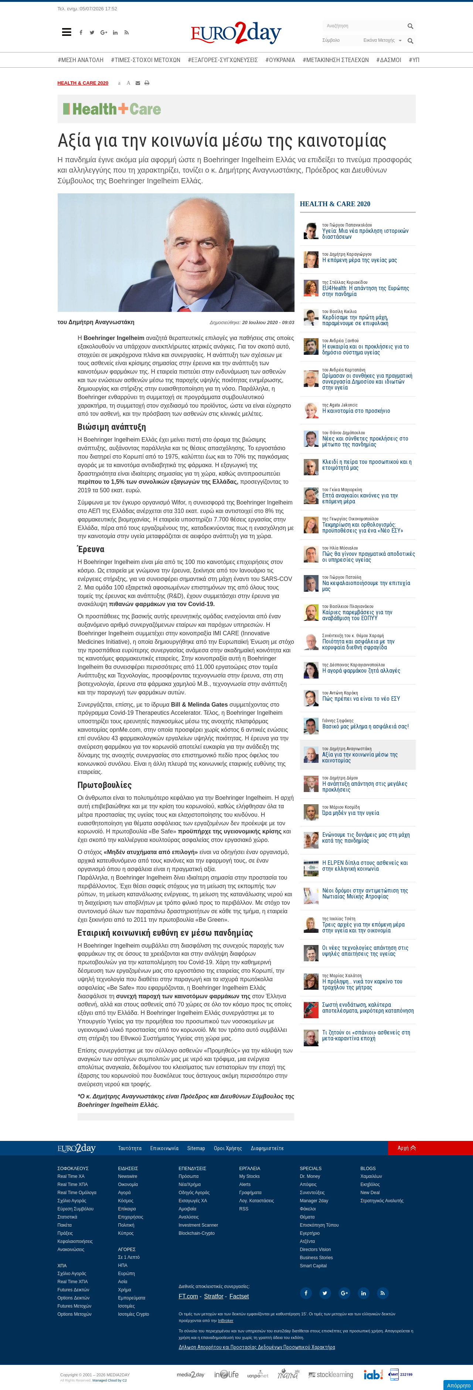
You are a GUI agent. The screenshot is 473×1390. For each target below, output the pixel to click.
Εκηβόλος (370, 1184)
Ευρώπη (126, 1273)
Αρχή (403, 1148)
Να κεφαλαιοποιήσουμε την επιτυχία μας (358, 583)
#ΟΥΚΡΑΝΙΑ (280, 60)
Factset (239, 1296)
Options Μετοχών (75, 1314)
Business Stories (316, 1257)
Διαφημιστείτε (267, 1148)
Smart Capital (313, 1265)
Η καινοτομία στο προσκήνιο (345, 410)
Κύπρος (126, 1233)
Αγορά (124, 1192)
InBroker (226, 1320)
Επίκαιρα (127, 1208)
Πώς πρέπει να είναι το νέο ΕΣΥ (350, 698)
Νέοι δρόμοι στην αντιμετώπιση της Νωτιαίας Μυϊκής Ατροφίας (354, 896)
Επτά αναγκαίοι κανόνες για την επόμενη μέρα (358, 495)
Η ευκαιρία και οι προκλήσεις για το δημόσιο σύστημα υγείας (358, 347)
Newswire (127, 1176)
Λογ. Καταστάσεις (256, 1200)
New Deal (370, 1192)
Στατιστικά (67, 1217)
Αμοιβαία (188, 1208)
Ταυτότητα (130, 1148)
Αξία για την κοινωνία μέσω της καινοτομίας (358, 755)
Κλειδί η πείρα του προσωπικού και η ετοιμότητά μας (356, 467)
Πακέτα (65, 1225)
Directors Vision (315, 1249)
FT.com (188, 1296)
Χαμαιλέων (371, 1176)
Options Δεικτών (74, 1298)
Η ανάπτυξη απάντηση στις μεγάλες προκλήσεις (358, 784)
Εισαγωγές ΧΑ (193, 1200)
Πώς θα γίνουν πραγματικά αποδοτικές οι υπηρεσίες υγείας (358, 554)
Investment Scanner (198, 1225)
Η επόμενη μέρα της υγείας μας (348, 259)
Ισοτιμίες (126, 1306)
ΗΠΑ (122, 1265)
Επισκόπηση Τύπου (319, 1225)
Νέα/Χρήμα (190, 1184)
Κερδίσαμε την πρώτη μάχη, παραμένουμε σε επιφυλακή (358, 317)
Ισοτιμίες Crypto (133, 1314)
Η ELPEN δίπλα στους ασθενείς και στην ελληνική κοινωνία (354, 868)
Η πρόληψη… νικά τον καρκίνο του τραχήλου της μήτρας (358, 981)
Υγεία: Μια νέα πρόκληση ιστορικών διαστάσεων (358, 231)
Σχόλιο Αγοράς (72, 1200)
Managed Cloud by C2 (109, 1380)
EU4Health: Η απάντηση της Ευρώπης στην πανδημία (358, 288)
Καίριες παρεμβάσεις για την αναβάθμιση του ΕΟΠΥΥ (358, 612)
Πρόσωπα (189, 1176)
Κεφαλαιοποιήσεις (75, 1241)
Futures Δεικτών (73, 1289)
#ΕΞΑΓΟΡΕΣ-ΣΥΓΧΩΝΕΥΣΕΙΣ (223, 60)
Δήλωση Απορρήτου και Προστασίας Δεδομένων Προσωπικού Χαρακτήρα (257, 1347)
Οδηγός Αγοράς (194, 1192)
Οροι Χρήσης (228, 1148)
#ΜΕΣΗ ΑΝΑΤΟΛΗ (80, 60)
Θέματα (307, 1217)
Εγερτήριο (310, 1233)
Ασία (122, 1281)
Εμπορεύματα (132, 1298)
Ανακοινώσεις (71, 1249)
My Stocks (249, 1176)
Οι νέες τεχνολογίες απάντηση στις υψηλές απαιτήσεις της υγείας (354, 953)
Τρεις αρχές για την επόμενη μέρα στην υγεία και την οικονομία (358, 925)
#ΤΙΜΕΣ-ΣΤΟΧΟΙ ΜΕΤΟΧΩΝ (145, 60)
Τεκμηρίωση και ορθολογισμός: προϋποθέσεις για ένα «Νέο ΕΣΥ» (358, 525)
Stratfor (213, 1296)
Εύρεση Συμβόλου (75, 1208)
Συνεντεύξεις (312, 1192)
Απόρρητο (459, 1386)
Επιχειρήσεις (130, 1217)
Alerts (245, 1184)
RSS (244, 1208)
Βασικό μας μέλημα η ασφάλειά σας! (354, 726)
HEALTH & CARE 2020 (83, 83)
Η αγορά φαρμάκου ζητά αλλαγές (350, 670)
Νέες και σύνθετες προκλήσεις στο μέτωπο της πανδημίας (358, 439)
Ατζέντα (307, 1241)
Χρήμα (124, 1289)
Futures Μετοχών (75, 1306)
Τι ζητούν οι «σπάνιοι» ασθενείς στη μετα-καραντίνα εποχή (355, 1038)
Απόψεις (308, 1184)
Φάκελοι (308, 1208)
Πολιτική (126, 1225)
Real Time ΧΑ (71, 1176)
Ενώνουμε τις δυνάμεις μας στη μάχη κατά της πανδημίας (355, 840)
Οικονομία (128, 1184)
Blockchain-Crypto (197, 1233)
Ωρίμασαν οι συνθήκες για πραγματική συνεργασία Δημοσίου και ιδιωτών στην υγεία (358, 379)
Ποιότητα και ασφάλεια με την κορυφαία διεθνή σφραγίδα (358, 641)
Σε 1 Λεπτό (129, 1257)
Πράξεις (65, 1233)
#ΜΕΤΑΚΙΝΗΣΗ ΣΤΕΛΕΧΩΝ (336, 60)
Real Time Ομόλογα (77, 1192)
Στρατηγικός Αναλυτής (382, 1200)
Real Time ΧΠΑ (73, 1184)
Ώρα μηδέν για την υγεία (339, 812)
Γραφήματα (250, 1192)
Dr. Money (310, 1176)
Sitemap (196, 1148)
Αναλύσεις (189, 1217)
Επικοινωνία (164, 1148)
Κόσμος (125, 1200)
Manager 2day (314, 1200)
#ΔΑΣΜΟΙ (388, 60)
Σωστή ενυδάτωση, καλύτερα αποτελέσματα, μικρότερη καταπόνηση (357, 1010)
